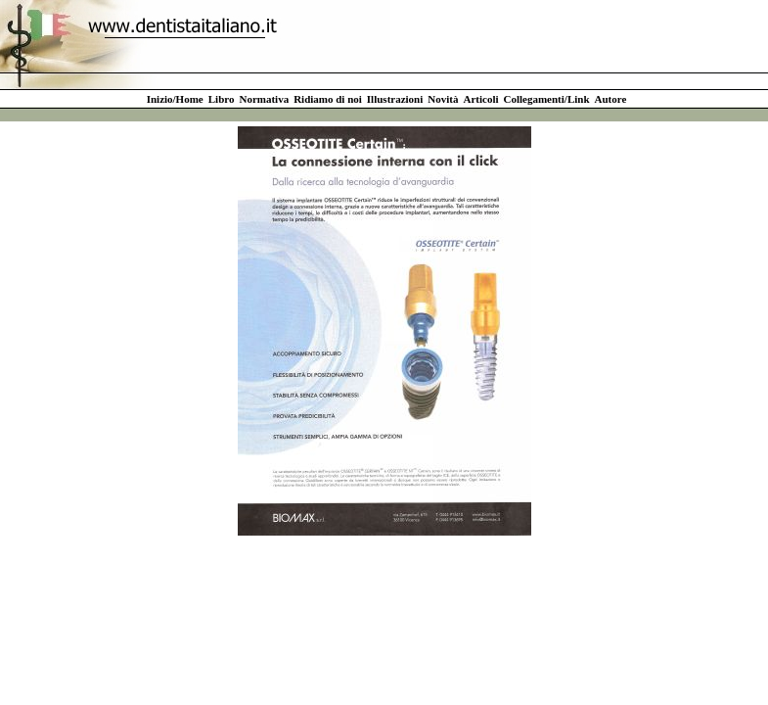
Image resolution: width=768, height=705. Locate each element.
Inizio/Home (175, 99)
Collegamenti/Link (547, 99)
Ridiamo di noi (328, 99)
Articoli (480, 99)
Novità (443, 99)
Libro (221, 99)
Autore (611, 99)
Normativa (264, 99)
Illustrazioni (395, 99)
